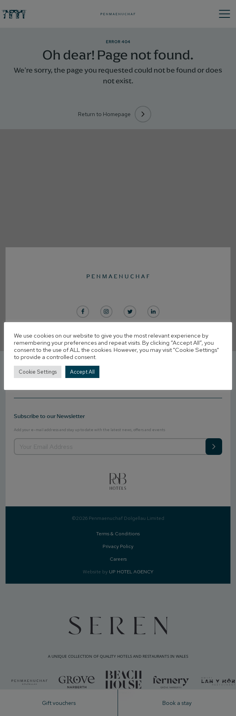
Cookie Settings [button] (38, 372)
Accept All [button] (82, 372)
